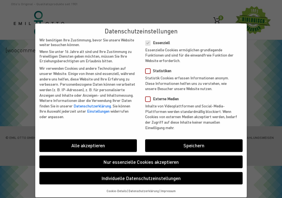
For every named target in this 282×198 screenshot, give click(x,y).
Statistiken (160, 67)
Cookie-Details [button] (117, 187)
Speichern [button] (193, 142)
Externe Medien (164, 95)
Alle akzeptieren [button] (88, 142)
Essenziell (160, 39)
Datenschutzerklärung (92, 102)
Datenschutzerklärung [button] (144, 187)
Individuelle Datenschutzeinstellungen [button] (141, 174)
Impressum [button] (168, 187)
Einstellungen (98, 107)
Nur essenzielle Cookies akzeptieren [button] (141, 158)
